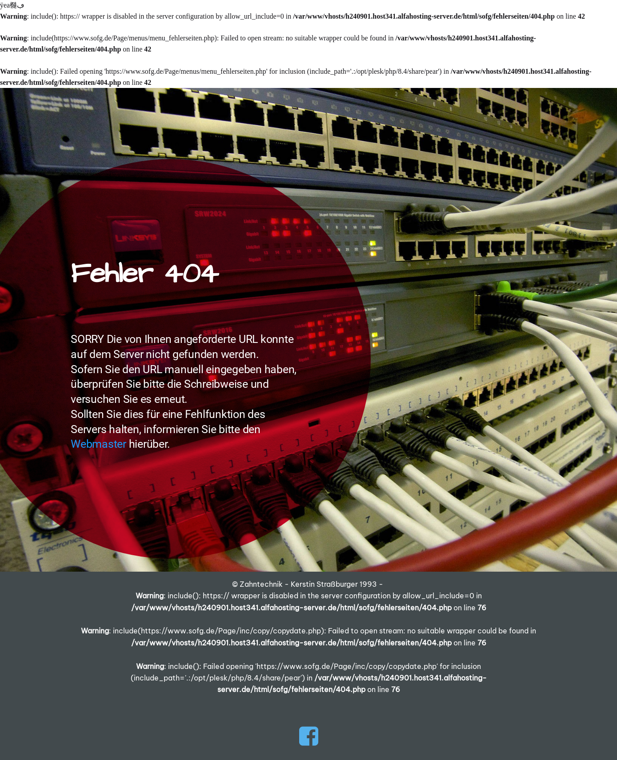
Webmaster (98, 444)
